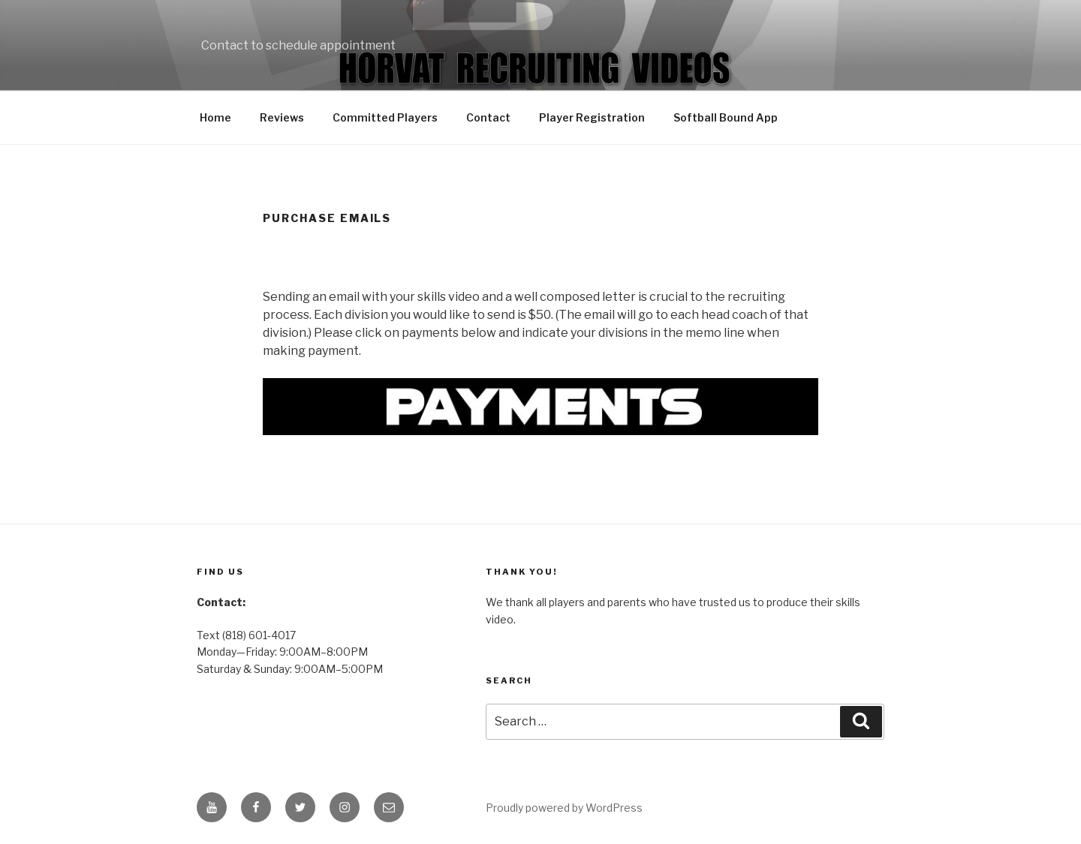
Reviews (282, 117)
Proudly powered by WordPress (564, 807)
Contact (488, 117)
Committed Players (385, 117)
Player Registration (592, 117)
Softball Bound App (725, 117)
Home (215, 117)
